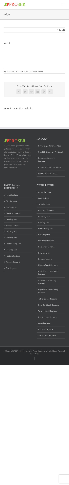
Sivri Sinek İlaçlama (46, 241)
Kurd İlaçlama (44, 253)
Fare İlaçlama (43, 198)
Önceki (62, 30)
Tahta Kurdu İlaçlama (47, 335)
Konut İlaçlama (12, 195)
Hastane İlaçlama (13, 213)
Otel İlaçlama (11, 231)
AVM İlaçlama (11, 237)
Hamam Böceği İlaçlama (48, 265)
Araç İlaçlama (11, 268)
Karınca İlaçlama (45, 259)
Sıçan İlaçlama (44, 204)
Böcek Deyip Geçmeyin (47, 173)
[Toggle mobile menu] (63, 5)
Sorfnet (36, 354)
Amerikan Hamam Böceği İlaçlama (48, 272)
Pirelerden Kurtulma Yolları (49, 167)
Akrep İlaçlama (44, 192)
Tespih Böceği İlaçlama (47, 311)
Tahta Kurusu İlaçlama (47, 299)
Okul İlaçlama (11, 219)
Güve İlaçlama (44, 234)
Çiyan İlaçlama (44, 323)
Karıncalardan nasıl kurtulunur (46, 159)
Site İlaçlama (11, 207)
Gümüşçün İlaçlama (46, 210)
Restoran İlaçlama (13, 243)
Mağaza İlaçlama (13, 262)
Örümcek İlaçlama (45, 228)
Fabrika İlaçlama (12, 225)
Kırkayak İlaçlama (45, 329)
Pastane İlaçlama (13, 256)
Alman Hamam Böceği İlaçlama (47, 282)
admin (9, 71)
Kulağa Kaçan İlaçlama (47, 317)
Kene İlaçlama (44, 216)
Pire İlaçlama (43, 222)
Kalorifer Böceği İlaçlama (48, 305)
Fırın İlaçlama (11, 250)
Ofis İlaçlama (11, 201)
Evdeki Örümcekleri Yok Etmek (50, 152)
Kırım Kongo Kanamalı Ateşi (49, 146)
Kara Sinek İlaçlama (46, 247)
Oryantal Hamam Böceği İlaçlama (48, 291)
